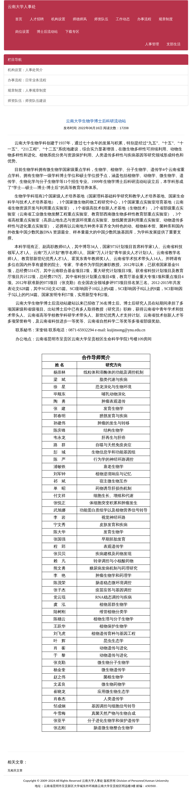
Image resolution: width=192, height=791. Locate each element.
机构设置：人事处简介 (25, 70)
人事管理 (154, 43)
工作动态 (123, 19)
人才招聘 (37, 19)
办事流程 (144, 19)
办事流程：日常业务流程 (27, 80)
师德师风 (80, 19)
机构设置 (58, 19)
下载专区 (72, 31)
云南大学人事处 (22, 6)
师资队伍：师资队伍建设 (27, 101)
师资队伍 (101, 19)
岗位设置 (22, 31)
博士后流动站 (47, 31)
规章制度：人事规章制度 (27, 90)
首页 (18, 19)
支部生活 (173, 44)
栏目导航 (15, 60)
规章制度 (166, 19)
